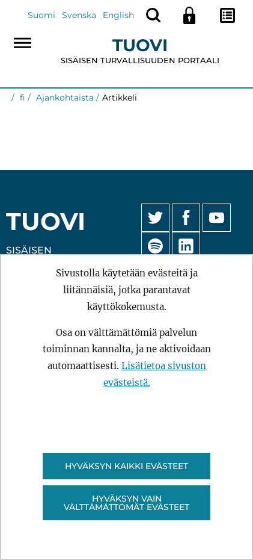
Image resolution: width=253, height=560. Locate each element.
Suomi (41, 15)
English (118, 15)
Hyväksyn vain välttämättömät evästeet (126, 502)
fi (21, 97)
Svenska (79, 15)
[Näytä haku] (153, 15)
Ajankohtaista (64, 97)
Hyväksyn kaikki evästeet (126, 466)
